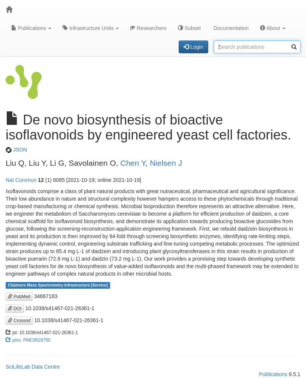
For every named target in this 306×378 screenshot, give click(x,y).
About (272, 28)
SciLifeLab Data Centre (33, 367)
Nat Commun (21, 180)
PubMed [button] (19, 296)
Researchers (148, 28)
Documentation (230, 28)
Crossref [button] (19, 320)
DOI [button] (15, 308)
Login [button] (193, 47)
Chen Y (132, 163)
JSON (16, 150)
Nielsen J (166, 163)
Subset (189, 28)
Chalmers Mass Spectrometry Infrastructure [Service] (57, 285)
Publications (31, 28)
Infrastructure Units (91, 28)
